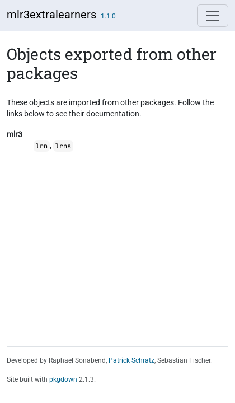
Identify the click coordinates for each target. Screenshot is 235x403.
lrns (63, 146)
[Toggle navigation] (212, 15)
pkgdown (63, 379)
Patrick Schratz (131, 360)
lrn (42, 146)
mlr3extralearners (51, 14)
